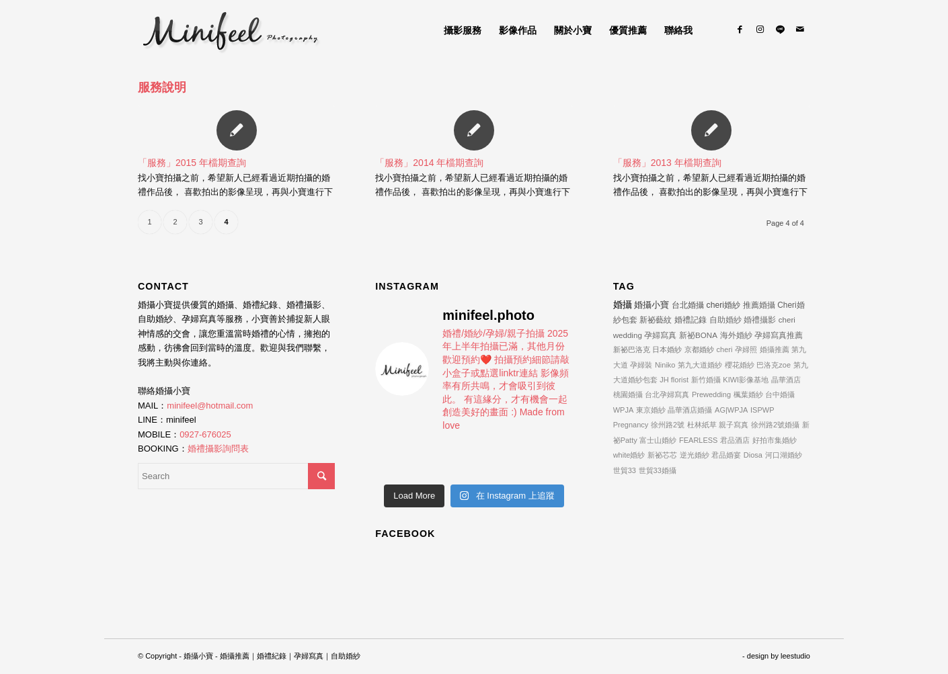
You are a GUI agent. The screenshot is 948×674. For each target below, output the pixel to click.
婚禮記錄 (690, 320)
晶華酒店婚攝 (690, 410)
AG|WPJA (731, 410)
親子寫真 (733, 425)
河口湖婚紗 (783, 455)
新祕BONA (698, 335)
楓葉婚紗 (748, 394)
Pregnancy (631, 425)
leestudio (795, 656)
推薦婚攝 (759, 305)
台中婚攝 (780, 394)
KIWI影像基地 (745, 380)
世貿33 (624, 470)
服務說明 (162, 87)
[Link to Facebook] (739, 29)
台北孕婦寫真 (667, 394)
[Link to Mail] (800, 29)
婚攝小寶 (651, 305)
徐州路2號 (667, 425)
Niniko (665, 365)
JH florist (674, 380)
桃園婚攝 (628, 394)
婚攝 (622, 304)
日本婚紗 (667, 349)
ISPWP (762, 410)
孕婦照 (746, 349)
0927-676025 (205, 434)
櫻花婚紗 (739, 365)
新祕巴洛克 (631, 349)
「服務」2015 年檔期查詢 (192, 162)
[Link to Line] (780, 29)
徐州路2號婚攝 (775, 425)
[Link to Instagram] (760, 29)
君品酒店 (735, 440)
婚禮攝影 (760, 319)
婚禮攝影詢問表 (218, 449)
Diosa (753, 455)
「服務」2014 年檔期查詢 (429, 162)
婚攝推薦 (774, 349)
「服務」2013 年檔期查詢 (667, 162)
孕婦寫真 (660, 335)
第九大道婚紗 (700, 365)
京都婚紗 (699, 349)
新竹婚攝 (706, 380)
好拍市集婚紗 (774, 440)
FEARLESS (698, 440)
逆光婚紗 (694, 455)
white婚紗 (629, 455)
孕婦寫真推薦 (778, 335)
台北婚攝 (688, 305)
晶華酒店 (786, 380)
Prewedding (711, 394)
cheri (725, 349)
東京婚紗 (651, 410)
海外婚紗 (736, 335)
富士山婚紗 (657, 440)
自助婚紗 (725, 319)
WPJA (623, 410)
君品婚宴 (726, 455)
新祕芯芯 (662, 455)
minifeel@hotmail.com (210, 406)
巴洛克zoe (773, 365)
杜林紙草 (702, 425)
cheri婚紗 (723, 305)
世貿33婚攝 (657, 470)
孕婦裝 (641, 365)
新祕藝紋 (655, 320)
